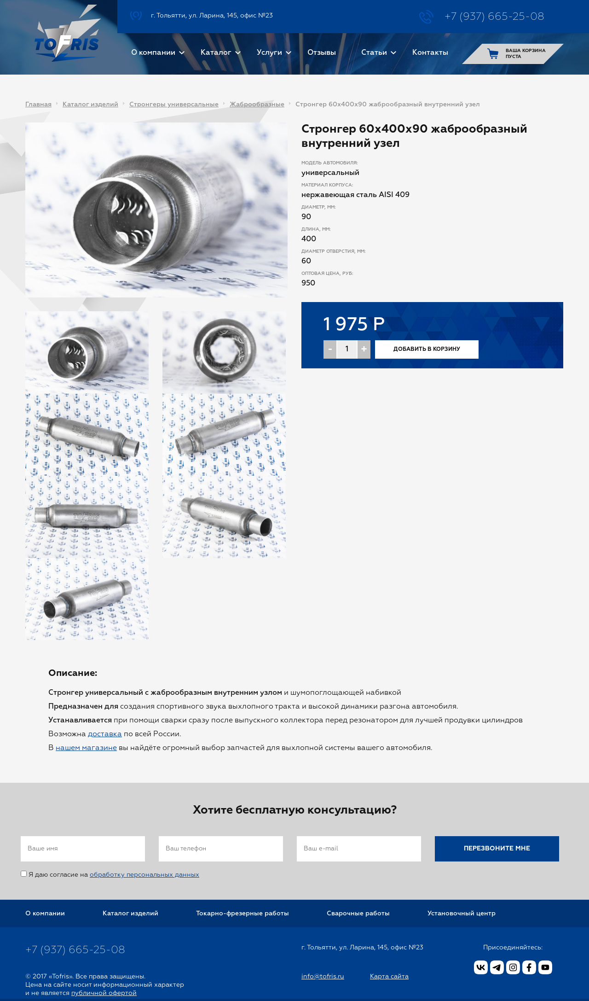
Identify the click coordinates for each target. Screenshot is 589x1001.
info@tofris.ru (322, 976)
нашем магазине (86, 748)
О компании (153, 53)
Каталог (216, 53)
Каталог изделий (90, 104)
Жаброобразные (257, 104)
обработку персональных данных (144, 875)
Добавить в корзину (426, 349)
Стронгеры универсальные (174, 104)
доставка (105, 734)
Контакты (430, 53)
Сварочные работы (358, 913)
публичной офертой (104, 993)
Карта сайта (389, 976)
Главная (38, 104)
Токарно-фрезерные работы (242, 913)
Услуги (269, 53)
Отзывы (321, 53)
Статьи (374, 53)
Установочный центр (461, 913)
